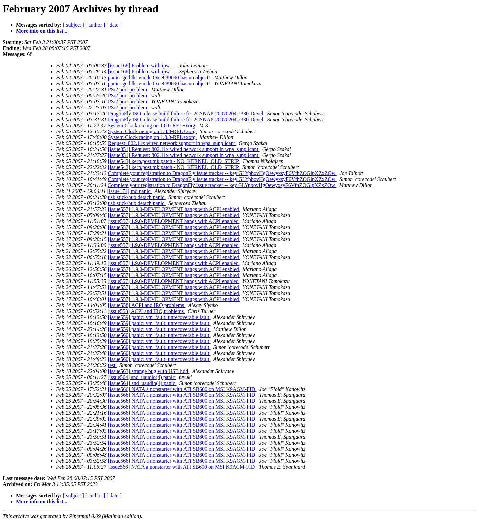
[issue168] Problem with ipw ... (142, 65)
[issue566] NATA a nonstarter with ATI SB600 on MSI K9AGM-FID (182, 389)
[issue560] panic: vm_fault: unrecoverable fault (159, 335)
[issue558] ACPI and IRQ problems (146, 305)
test (112, 365)
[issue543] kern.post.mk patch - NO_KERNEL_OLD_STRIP (174, 161)
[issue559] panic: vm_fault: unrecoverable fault (159, 317)
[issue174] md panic (129, 191)
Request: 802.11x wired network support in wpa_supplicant (172, 143)
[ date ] (113, 25)
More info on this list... (41, 31)
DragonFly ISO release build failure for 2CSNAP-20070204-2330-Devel (186, 113)
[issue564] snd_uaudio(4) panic (142, 377)
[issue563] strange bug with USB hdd (148, 371)
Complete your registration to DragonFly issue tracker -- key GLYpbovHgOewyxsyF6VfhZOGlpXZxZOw (222, 173)
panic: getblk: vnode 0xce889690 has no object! (160, 77)
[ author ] (95, 25)
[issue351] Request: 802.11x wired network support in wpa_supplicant (184, 149)
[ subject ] (73, 25)
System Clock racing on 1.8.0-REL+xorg (152, 125)
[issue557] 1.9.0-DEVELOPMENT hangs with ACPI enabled (174, 209)
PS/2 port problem (128, 89)
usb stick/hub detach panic (137, 197)
